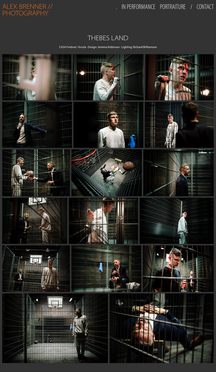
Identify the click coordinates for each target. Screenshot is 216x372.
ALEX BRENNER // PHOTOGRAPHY (28, 9)
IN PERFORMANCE (138, 7)
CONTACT (205, 7)
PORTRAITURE (173, 7)
